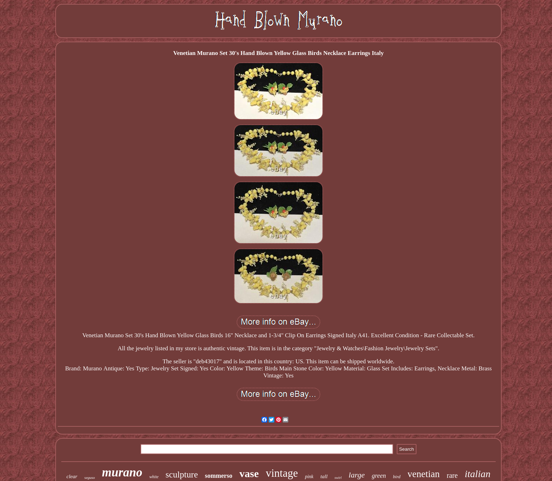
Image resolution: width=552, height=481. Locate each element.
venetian (424, 474)
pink (309, 476)
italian (477, 473)
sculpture (181, 474)
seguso (89, 477)
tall (323, 476)
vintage (282, 473)
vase (249, 473)
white (153, 476)
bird (396, 476)
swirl (337, 478)
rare (452, 475)
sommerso (218, 475)
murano (122, 472)
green (379, 475)
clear (72, 476)
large (357, 474)
